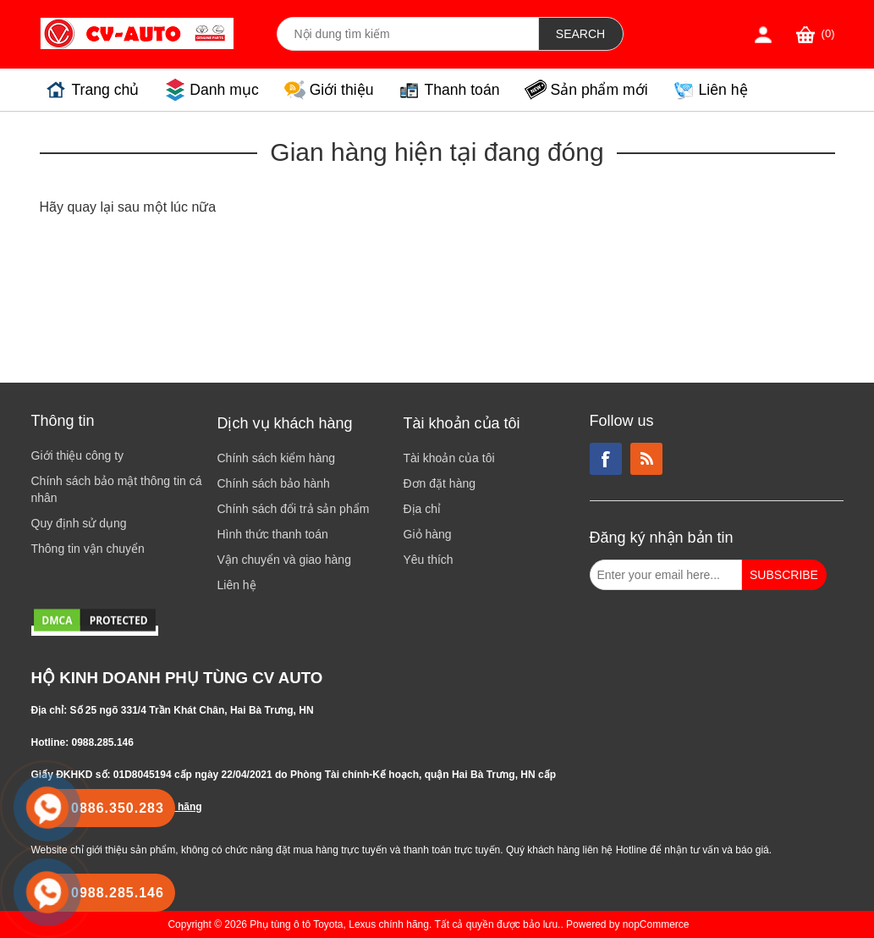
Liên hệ (723, 89)
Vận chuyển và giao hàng (284, 559)
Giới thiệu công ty (77, 455)
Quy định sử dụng (79, 523)
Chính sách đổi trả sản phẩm (293, 509)
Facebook (606, 459)
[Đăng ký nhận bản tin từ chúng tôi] (666, 575)
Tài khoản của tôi (449, 458)
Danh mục (224, 89)
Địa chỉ (423, 509)
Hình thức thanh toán (272, 534)
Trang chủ (106, 89)
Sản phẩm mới (598, 89)
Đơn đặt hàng (440, 483)
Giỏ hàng (428, 534)
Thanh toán (461, 89)
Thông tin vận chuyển (88, 548)
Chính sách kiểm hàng (276, 458)
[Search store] (408, 34)
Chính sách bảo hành (273, 483)
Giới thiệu (342, 89)
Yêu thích (428, 559)
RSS (646, 459)
